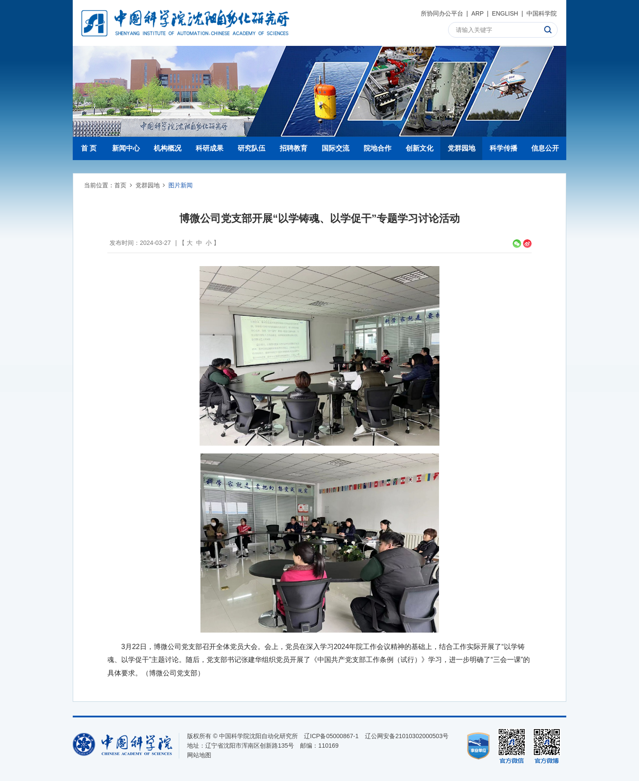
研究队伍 (251, 148)
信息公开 (545, 148)
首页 (120, 185)
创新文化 (419, 148)
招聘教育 (293, 148)
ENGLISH (504, 13)
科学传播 (503, 148)
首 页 (89, 148)
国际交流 (335, 148)
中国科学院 (541, 13)
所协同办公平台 (441, 13)
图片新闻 (180, 185)
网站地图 (199, 755)
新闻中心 (126, 148)
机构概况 (167, 148)
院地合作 (377, 148)
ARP (477, 13)
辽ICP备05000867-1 (331, 736)
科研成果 (209, 148)
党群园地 (461, 148)
